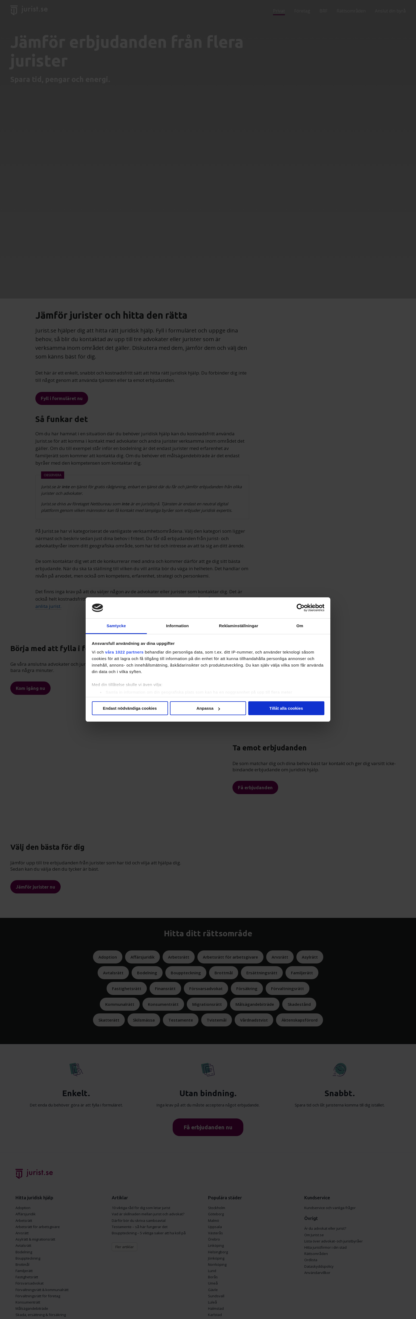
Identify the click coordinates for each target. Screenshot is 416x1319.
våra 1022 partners (124, 652)
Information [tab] (177, 625)
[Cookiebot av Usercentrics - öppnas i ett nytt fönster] (300, 608)
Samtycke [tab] (116, 625)
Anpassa (208, 708)
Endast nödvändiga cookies (130, 708)
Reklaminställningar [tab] (238, 625)
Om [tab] (299, 625)
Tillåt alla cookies (286, 708)
